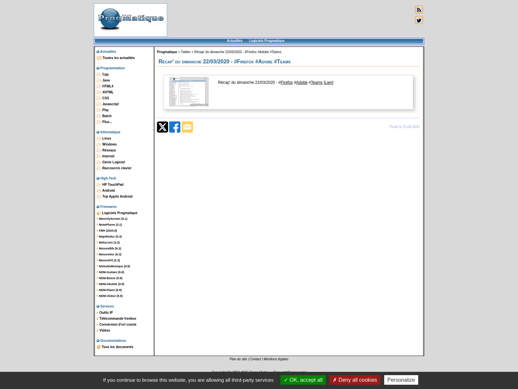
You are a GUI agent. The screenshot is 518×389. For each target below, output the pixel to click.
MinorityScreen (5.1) (112, 218)
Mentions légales (276, 359)
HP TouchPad (110, 185)
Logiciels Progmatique (266, 41)
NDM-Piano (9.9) (109, 290)
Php (103, 110)
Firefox (287, 82)
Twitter (185, 52)
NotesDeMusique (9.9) (113, 266)
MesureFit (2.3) (108, 260)
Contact (255, 359)
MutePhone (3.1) (109, 224)
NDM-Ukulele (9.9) (110, 284)
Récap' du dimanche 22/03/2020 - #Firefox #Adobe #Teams (237, 52)
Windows (107, 144)
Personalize (401, 380)
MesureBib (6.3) (109, 248)
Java (103, 80)
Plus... (104, 122)
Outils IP (105, 313)
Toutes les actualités (116, 58)
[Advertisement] (290, 20)
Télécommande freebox (116, 319)
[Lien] (328, 82)
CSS (103, 98)
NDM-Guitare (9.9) (110, 272)
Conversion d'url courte (116, 325)
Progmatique (167, 52)
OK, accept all (303, 380)
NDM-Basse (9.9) (110, 278)
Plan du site (238, 359)
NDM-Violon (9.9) (110, 296)
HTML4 (105, 86)
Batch (104, 116)
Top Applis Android (114, 197)
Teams (316, 82)
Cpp (103, 75)
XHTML (105, 92)
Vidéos (103, 331)
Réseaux (106, 150)
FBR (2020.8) (107, 230)
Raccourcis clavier (114, 168)
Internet (105, 156)
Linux (104, 139)
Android (106, 191)
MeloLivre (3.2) (108, 242)
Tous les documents (115, 347)
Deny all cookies (355, 380)
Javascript (108, 104)
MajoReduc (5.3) (109, 236)
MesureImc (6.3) (109, 254)
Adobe (302, 82)
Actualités (234, 41)
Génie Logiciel (111, 162)
